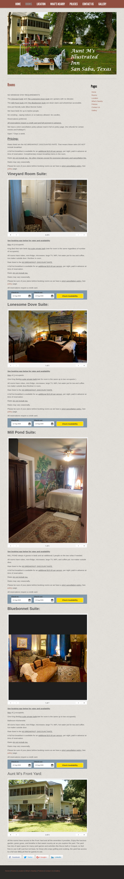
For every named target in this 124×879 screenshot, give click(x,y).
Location (41, 4)
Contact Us (88, 4)
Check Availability (70, 296)
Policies (74, 4)
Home (18, 4)
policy (10, 169)
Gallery (102, 4)
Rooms (28, 4)
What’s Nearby (57, 4)
